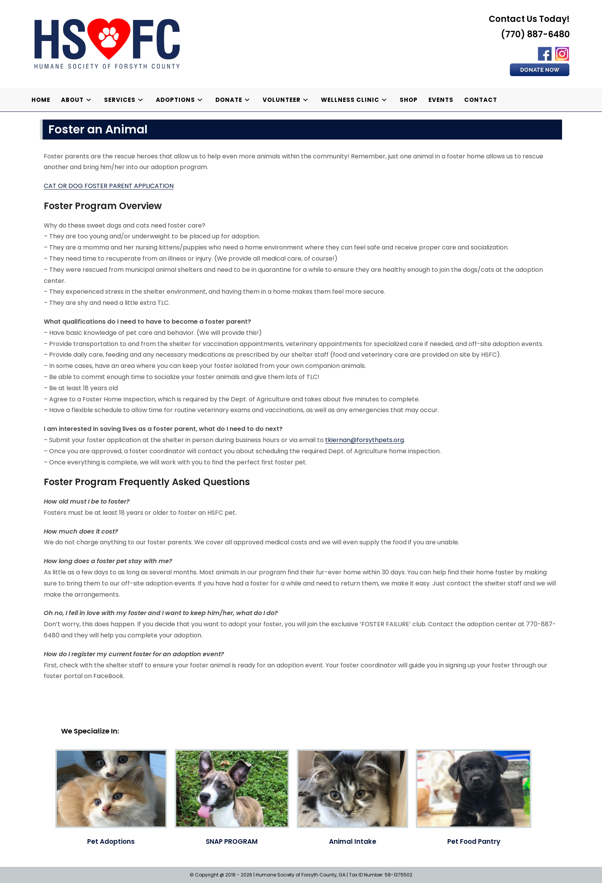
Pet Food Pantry (473, 841)
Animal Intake (352, 841)
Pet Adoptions (111, 841)
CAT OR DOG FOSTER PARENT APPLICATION (109, 185)
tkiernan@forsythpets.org (364, 440)
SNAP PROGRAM (232, 841)
